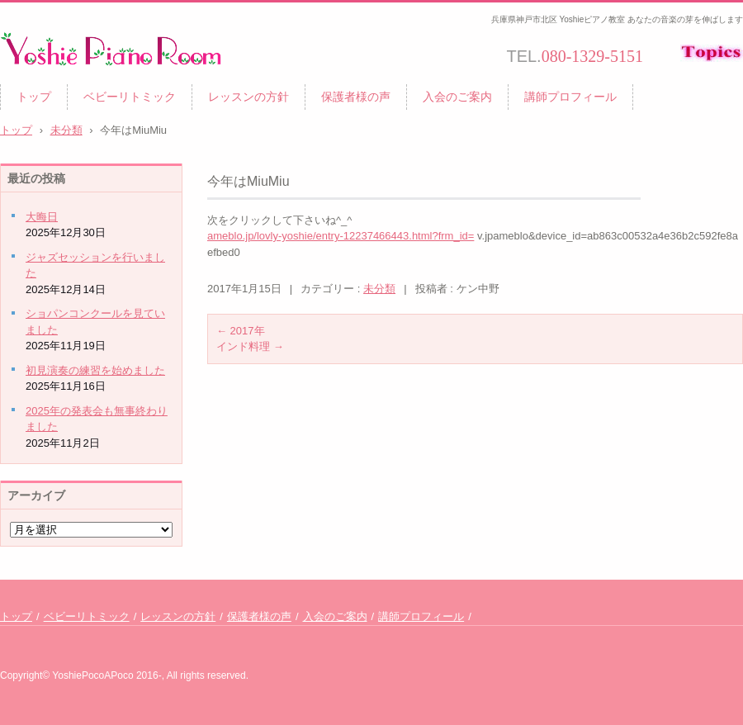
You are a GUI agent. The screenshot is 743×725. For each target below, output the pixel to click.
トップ (34, 96)
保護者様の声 (355, 96)
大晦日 (42, 217)
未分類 (379, 288)
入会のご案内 (457, 96)
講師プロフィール (570, 96)
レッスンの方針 (248, 96)
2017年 (240, 331)
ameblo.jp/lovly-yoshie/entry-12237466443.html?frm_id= (340, 236)
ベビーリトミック (129, 96)
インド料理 (250, 346)
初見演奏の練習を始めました (95, 370)
